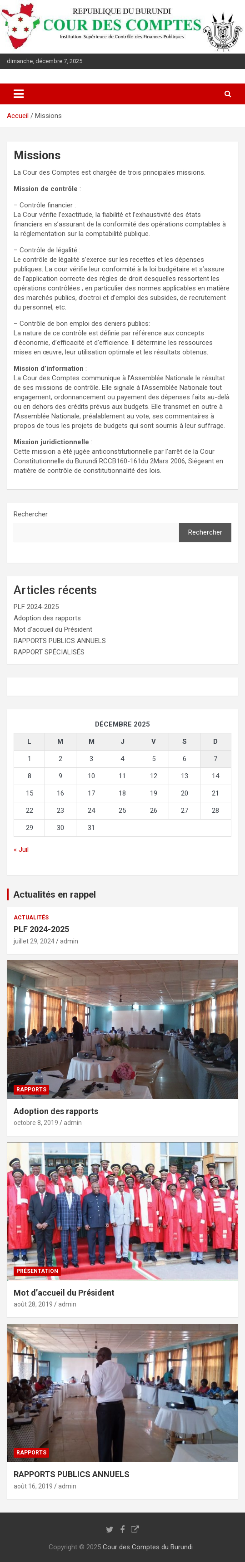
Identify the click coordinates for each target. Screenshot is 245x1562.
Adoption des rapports (47, 618)
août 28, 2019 (33, 1304)
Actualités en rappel (54, 894)
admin (69, 941)
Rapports (31, 1089)
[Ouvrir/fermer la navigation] (18, 94)
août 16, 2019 (33, 1486)
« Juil (21, 849)
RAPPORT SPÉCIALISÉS (49, 652)
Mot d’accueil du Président (53, 629)
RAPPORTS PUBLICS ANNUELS (60, 641)
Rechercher (31, 514)
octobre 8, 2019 (36, 1122)
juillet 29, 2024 (34, 941)
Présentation (37, 1271)
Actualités (31, 917)
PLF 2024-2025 (36, 607)
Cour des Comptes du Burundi (148, 1547)
